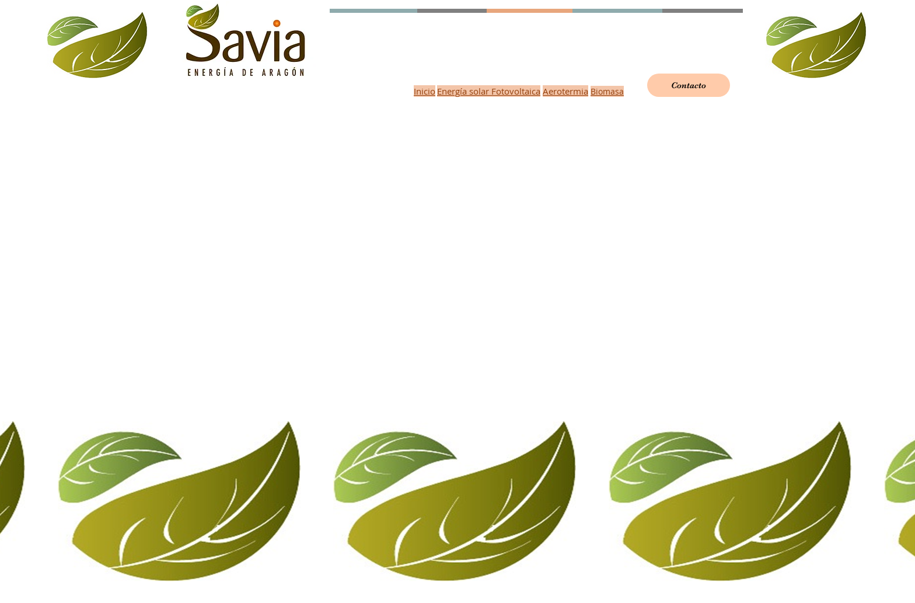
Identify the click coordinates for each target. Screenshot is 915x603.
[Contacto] (688, 85)
